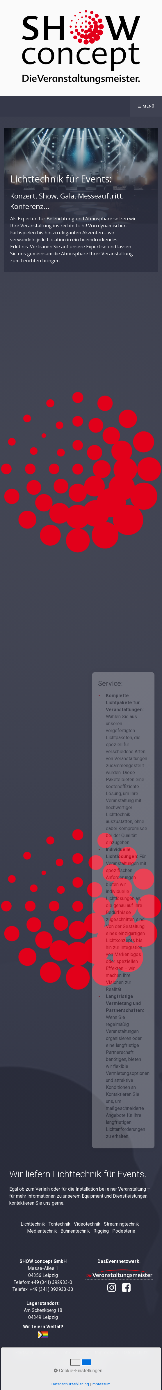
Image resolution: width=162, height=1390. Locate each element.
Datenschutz (135, 1352)
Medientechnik (42, 1231)
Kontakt (83, 1352)
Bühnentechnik (75, 1231)
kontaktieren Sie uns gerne (36, 1203)
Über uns (48, 1352)
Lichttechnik (33, 1224)
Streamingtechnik (121, 1224)
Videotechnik (87, 1224)
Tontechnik (59, 1224)
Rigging (101, 1231)
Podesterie (123, 1231)
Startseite (25, 1352)
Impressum (106, 1352)
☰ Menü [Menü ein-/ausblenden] (146, 106)
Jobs (66, 1352)
